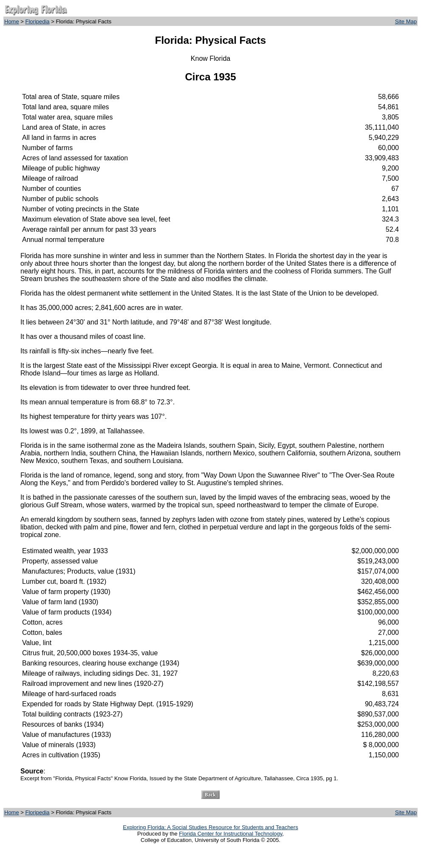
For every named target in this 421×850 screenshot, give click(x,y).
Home (11, 21)
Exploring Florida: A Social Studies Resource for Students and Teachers (210, 827)
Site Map (406, 21)
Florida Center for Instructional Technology (230, 833)
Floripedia (37, 21)
